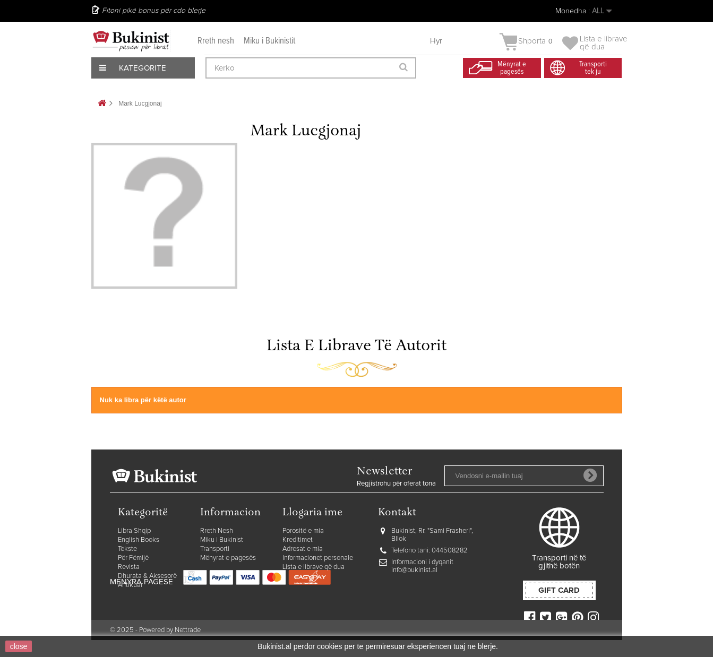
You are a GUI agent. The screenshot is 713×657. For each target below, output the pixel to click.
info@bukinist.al (414, 570)
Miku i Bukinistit (269, 41)
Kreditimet (297, 540)
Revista (129, 567)
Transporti (214, 549)
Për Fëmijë (133, 558)
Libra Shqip (134, 531)
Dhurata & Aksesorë (147, 576)
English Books (138, 540)
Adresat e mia (302, 549)
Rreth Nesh (216, 531)
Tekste (127, 549)
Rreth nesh (215, 41)
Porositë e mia (303, 531)
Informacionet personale (317, 558)
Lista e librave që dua (313, 567)
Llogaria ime (312, 512)
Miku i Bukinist (221, 540)
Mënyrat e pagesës (228, 558)
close (19, 646)
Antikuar (130, 585)
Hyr (436, 41)
